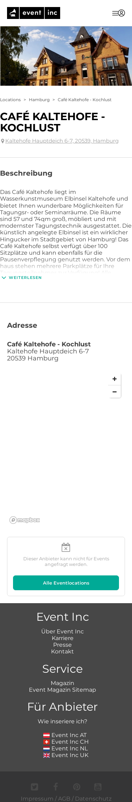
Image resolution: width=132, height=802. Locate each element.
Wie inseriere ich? (62, 721)
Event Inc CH (66, 741)
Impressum (37, 798)
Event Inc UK (66, 755)
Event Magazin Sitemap (62, 689)
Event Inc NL (65, 748)
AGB (64, 798)
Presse (62, 644)
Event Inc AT (65, 735)
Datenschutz (93, 798)
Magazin (62, 683)
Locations (10, 99)
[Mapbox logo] (24, 520)
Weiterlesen (21, 277)
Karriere (63, 638)
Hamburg (39, 99)
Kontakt (62, 651)
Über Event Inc (62, 631)
